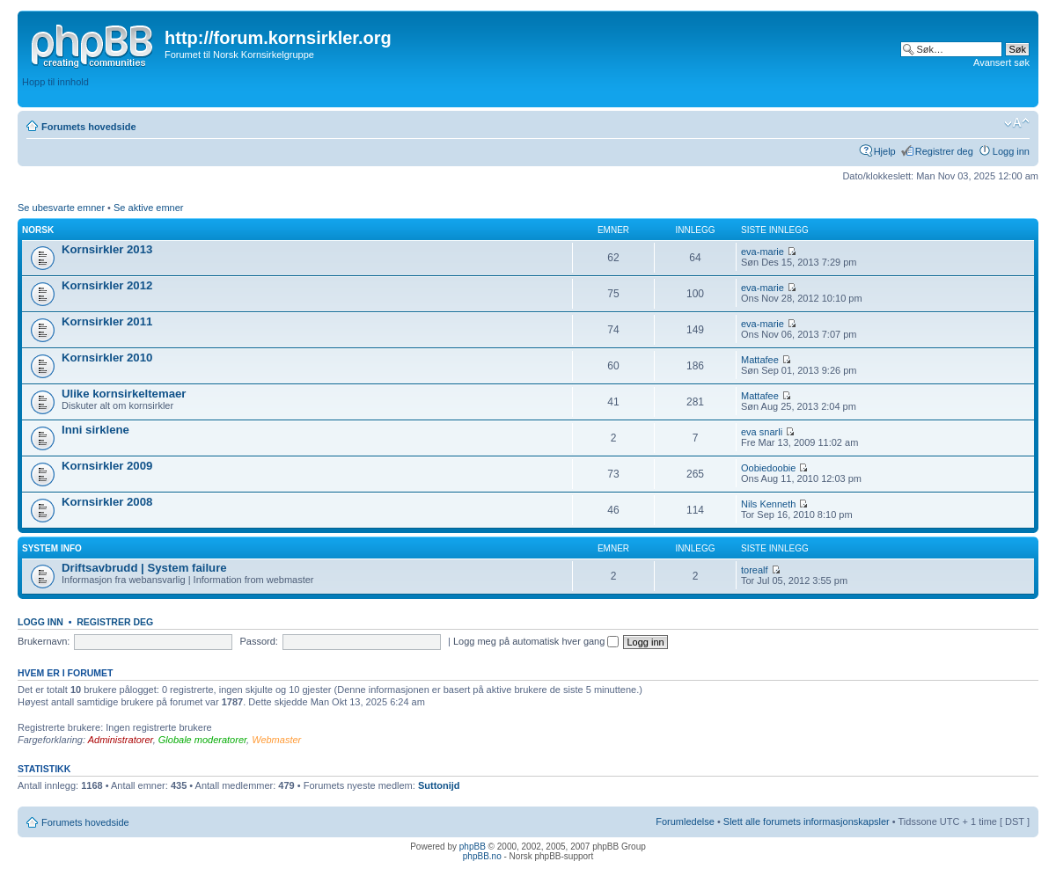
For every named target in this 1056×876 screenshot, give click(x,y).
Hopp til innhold (55, 82)
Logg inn (1011, 151)
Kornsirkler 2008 (107, 501)
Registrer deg (944, 151)
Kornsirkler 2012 (107, 285)
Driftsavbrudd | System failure (144, 567)
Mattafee (760, 359)
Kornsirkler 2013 (107, 249)
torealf (754, 570)
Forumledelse (685, 821)
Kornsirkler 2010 (107, 357)
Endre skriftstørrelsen (1017, 123)
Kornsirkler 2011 (107, 321)
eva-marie (762, 251)
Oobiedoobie (768, 468)
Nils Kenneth (768, 504)
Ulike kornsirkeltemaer (124, 393)
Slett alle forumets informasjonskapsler (806, 821)
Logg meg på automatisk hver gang (536, 641)
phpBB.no (482, 856)
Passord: (258, 641)
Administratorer (120, 739)
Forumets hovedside (88, 126)
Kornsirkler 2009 (107, 465)
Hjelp (885, 151)
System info (52, 548)
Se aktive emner (148, 207)
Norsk (38, 230)
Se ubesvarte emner (61, 207)
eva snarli (761, 432)
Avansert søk (1001, 62)
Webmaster (276, 739)
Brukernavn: (44, 641)
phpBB (472, 846)
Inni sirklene (95, 429)
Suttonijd (439, 785)
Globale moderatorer (202, 739)
